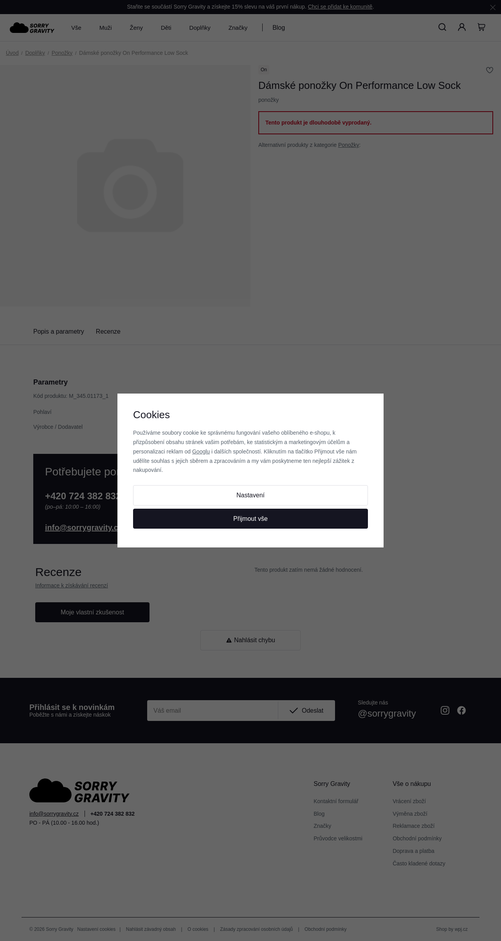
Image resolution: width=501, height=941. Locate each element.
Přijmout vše (250, 518)
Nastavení (250, 495)
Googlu (201, 451)
